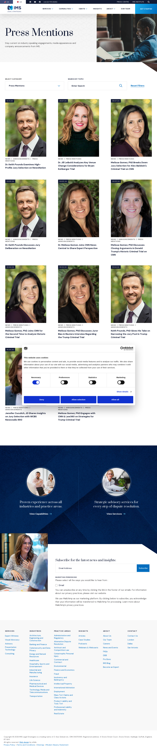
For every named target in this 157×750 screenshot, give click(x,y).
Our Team (125, 9)
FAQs (105, 651)
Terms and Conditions (26, 745)
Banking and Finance (38, 644)
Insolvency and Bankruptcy (60, 678)
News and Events (110, 647)
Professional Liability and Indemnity (63, 708)
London (131, 640)
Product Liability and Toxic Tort (63, 702)
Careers (106, 644)
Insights (97, 9)
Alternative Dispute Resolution (62, 642)
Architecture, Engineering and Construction (36, 638)
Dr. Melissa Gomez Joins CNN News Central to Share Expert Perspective (78, 246)
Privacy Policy (9, 745)
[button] (148, 2)
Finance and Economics (64, 670)
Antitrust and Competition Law (61, 648)
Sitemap (40, 745)
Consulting (9, 654)
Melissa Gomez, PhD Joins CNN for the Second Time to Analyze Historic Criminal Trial (25, 334)
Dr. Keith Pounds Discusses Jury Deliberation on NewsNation (22, 246)
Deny (41, 399)
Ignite (82, 9)
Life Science (35, 680)
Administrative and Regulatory (62, 636)
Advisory (9, 644)
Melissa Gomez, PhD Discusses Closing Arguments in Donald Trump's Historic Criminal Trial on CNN (129, 249)
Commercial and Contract (61, 661)
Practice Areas (62, 631)
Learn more (127, 601)
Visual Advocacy (12, 640)
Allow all (115, 399)
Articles (82, 636)
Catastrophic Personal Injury (64, 655)
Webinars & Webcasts (88, 647)
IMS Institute (138, 2)
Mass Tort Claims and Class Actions (63, 696)
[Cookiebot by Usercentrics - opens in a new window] (122, 348)
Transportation (36, 696)
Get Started (146, 9)
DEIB (105, 655)
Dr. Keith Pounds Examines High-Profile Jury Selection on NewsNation (25, 166)
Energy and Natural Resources (38, 655)
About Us (107, 636)
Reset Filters (137, 85)
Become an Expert (111, 667)
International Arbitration (64, 688)
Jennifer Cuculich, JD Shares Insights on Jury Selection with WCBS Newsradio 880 (25, 416)
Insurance (34, 676)
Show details (122, 392)
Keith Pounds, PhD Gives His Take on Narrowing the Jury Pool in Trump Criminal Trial (130, 334)
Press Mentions (73, 159)
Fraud (56, 674)
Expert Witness (11, 636)
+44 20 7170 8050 (50, 2)
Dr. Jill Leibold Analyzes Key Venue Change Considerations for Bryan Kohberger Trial (77, 166)
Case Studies (84, 640)
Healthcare (34, 660)
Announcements (21, 159)
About (110, 9)
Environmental (60, 666)
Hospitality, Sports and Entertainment (39, 665)
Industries (35, 631)
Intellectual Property (63, 684)
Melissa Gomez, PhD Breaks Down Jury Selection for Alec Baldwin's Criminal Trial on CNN (129, 166)
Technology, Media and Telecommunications (39, 691)
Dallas (130, 644)
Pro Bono (107, 659)
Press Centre (123, 2)
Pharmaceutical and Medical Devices (38, 685)
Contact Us (133, 636)
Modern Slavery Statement (57, 745)
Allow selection (78, 399)
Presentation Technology (10, 648)
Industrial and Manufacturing (36, 671)
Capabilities (65, 9)
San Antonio (133, 647)
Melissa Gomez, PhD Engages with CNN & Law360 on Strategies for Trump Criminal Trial (76, 416)
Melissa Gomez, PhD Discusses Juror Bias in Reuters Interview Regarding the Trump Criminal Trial (78, 334)
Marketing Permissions (66, 577)
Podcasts (83, 644)
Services (46, 9)
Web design (24, 742)
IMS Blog (106, 663)
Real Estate (59, 713)
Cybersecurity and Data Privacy (40, 649)
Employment (59, 691)
